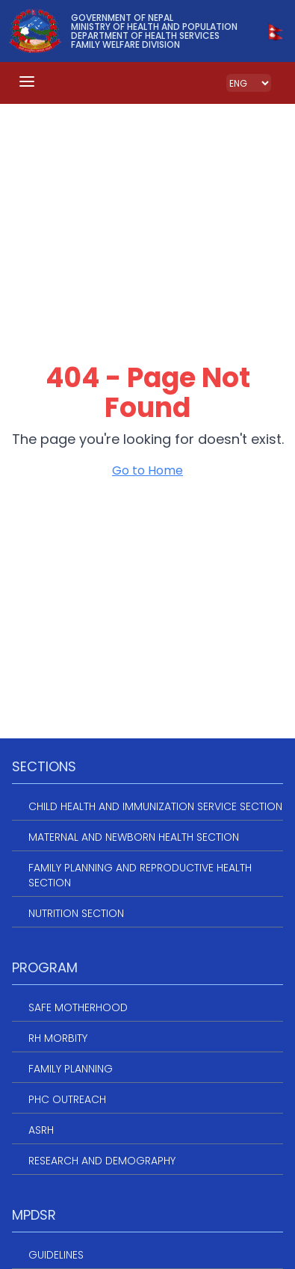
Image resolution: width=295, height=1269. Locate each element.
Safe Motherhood (78, 1007)
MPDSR (34, 1214)
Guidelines (56, 1254)
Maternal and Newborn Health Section (133, 837)
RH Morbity (57, 1038)
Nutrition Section (76, 913)
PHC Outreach (67, 1099)
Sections (44, 766)
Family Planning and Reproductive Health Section (140, 875)
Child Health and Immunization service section (155, 806)
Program (45, 967)
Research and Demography (102, 1160)
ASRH (41, 1130)
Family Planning (70, 1068)
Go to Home (147, 470)
